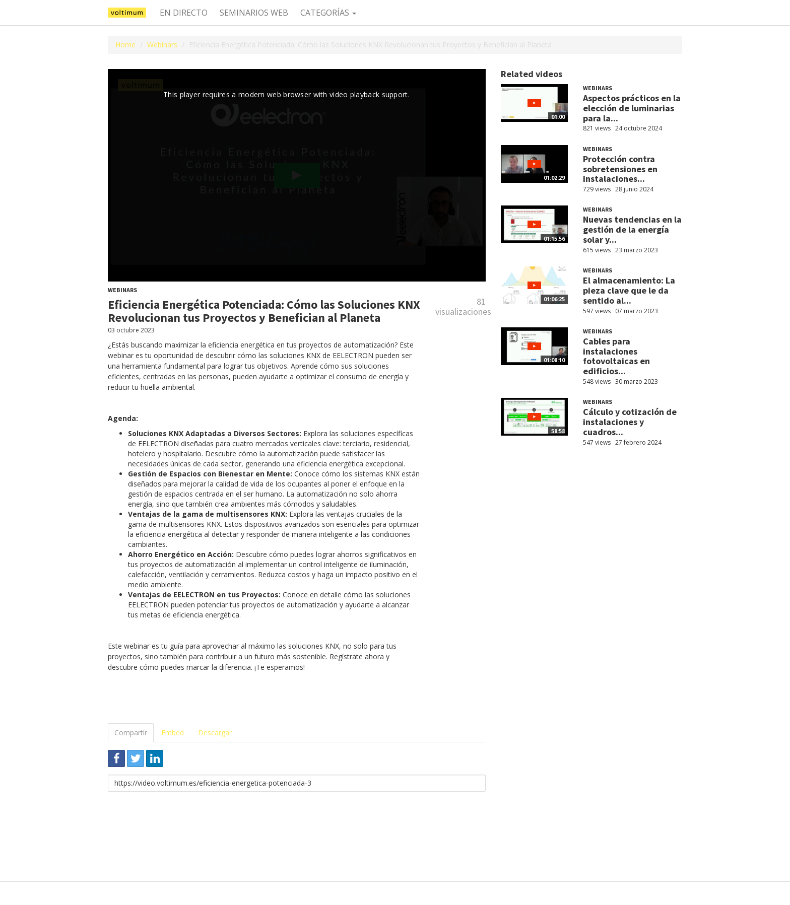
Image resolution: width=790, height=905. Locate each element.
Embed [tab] (172, 732)
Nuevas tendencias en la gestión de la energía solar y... (632, 229)
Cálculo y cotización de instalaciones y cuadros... (630, 422)
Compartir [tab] (130, 732)
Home (125, 44)
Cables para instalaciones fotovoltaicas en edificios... (616, 356)
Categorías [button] (328, 12)
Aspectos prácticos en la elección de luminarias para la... (632, 108)
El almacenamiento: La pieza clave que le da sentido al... (629, 290)
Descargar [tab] (215, 732)
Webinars (162, 44)
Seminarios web (254, 12)
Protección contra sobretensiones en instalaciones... (620, 169)
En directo (184, 12)
